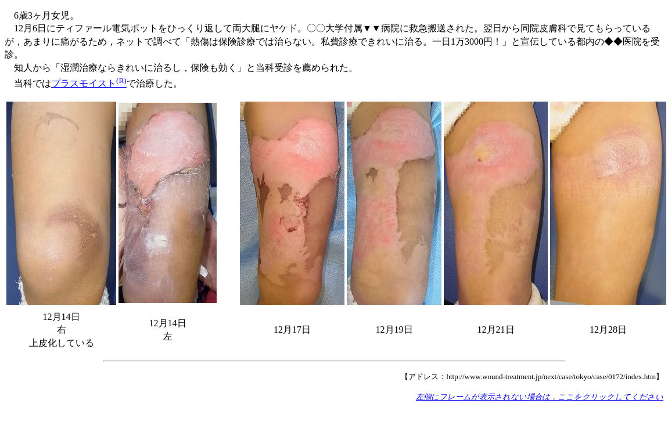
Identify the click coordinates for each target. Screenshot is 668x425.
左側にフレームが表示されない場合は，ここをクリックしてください (539, 396)
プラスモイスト (89, 83)
